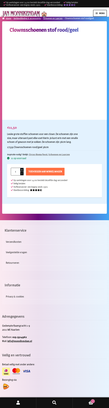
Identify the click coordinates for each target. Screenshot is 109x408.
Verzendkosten (13, 241)
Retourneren (12, 262)
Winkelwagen (84, 400)
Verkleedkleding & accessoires (27, 18)
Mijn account (18, 403)
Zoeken (54, 403)
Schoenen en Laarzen (53, 18)
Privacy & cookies (15, 296)
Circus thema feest (38, 154)
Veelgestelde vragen (16, 252)
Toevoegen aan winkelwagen (45, 171)
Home (8, 18)
